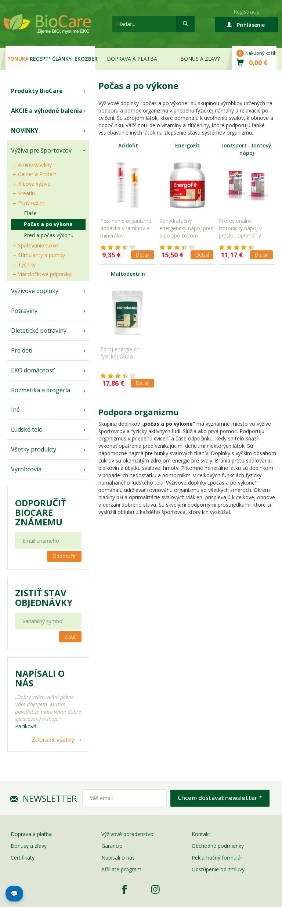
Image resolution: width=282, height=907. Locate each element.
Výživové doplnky (34, 291)
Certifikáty (23, 857)
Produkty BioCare (37, 91)
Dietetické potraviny (38, 330)
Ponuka (17, 58)
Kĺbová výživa (34, 183)
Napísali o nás (118, 857)
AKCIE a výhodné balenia (47, 111)
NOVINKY (24, 130)
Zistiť (70, 636)
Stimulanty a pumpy (41, 254)
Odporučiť (64, 556)
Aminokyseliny (35, 164)
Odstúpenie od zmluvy (218, 869)
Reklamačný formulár (217, 857)
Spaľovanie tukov (38, 245)
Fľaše (30, 213)
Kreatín (26, 193)
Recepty (40, 58)
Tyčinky (27, 264)
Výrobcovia (26, 469)
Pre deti (21, 350)
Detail (142, 254)
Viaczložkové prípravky (44, 274)
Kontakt (201, 834)
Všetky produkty (33, 449)
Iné (15, 410)
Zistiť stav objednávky (43, 597)
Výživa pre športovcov (41, 150)
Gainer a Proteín (37, 174)
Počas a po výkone (48, 224)
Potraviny (24, 311)
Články (62, 58)
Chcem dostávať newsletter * (220, 798)
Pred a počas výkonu (48, 235)
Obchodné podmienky (218, 845)
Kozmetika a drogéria (40, 390)
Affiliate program (121, 869)
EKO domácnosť (32, 370)
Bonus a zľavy (200, 58)
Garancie (111, 845)
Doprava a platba (132, 58)
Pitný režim (31, 202)
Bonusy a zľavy (29, 845)
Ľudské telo (27, 429)
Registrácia (247, 11)
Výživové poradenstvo (127, 834)
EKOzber (85, 58)
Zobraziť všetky (53, 740)
